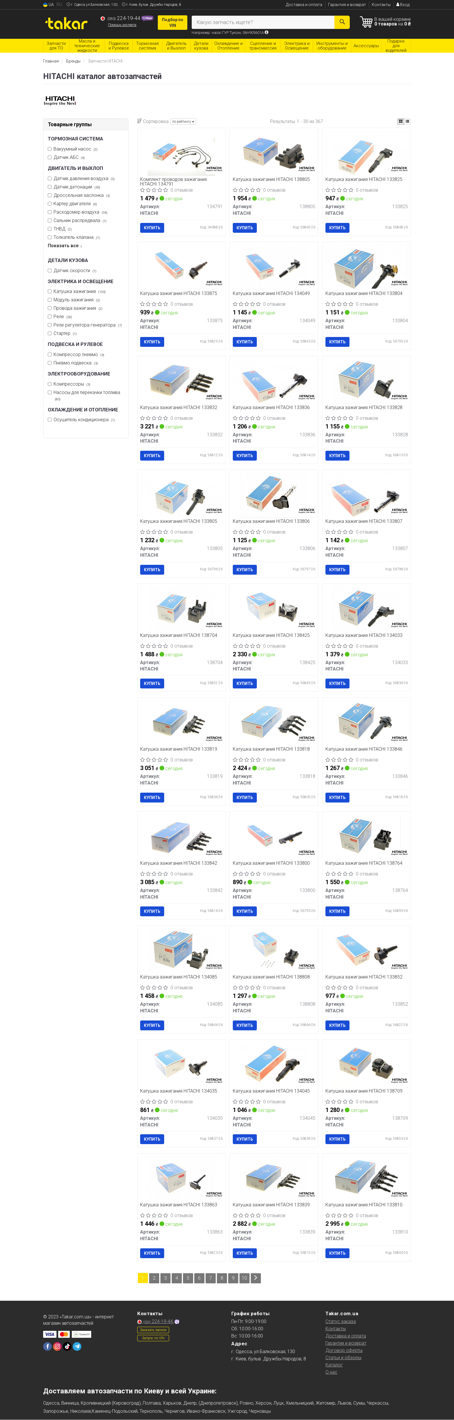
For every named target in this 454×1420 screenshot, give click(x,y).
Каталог (334, 1365)
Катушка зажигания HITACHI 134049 (271, 293)
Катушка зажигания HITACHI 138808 (271, 977)
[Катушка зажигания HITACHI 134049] (273, 267)
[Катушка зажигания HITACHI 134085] (181, 951)
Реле (63, 316)
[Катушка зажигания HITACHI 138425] (273, 609)
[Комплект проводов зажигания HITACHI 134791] (181, 153)
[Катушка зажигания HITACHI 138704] (181, 609)
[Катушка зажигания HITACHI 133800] (273, 837)
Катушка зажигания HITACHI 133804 (363, 293)
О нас (331, 1372)
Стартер (65, 333)
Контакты (381, 4)
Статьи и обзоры (343, 1357)
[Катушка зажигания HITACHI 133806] (273, 495)
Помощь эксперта (122, 25)
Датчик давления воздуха (84, 178)
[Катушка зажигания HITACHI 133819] (181, 723)
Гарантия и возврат (347, 4)
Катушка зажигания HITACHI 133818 (271, 749)
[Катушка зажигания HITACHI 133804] (366, 266)
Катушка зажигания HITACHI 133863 (178, 1205)
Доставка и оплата (304, 4)
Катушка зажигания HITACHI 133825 (363, 179)
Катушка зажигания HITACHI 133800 (271, 863)
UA (48, 4)
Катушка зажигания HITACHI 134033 (363, 635)
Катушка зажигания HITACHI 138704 (178, 635)
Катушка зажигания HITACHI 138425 (271, 635)
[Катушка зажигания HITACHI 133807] (366, 494)
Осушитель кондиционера (84, 419)
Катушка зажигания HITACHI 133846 (363, 749)
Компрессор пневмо (79, 354)
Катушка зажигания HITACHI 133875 (178, 293)
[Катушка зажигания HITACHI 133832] (181, 381)
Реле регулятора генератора (88, 325)
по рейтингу (183, 122)
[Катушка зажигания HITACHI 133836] (274, 380)
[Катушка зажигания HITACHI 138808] (273, 951)
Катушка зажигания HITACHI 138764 (363, 863)
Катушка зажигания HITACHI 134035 (178, 1091)
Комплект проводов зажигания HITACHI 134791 (173, 181)
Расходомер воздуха (80, 212)
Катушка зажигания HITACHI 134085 (178, 977)
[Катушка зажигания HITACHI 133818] (273, 723)
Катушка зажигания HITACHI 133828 (363, 407)
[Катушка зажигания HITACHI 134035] (181, 1065)
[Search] (342, 22)
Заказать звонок (153, 1330)
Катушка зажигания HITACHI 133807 (363, 521)
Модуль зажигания (77, 300)
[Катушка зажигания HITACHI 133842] (181, 837)
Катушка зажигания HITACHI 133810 (363, 1205)
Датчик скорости (75, 270)
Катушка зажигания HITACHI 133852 (363, 977)
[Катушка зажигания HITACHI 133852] (366, 951)
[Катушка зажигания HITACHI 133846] (366, 723)
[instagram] (57, 1346)
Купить (152, 228)
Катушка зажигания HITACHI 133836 (271, 407)
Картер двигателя (75, 203)
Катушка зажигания (80, 291)
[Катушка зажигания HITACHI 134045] (273, 1065)
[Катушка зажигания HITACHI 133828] (366, 381)
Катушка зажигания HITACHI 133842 (178, 863)
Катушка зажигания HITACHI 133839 (271, 1205)
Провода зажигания (78, 308)
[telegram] (77, 1346)
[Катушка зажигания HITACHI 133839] (273, 1178)
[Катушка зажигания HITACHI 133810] (366, 1178)
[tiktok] (67, 1346)
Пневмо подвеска (76, 363)
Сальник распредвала (80, 220)
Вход (402, 4)
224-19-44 (120, 18)
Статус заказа (340, 1321)
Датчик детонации (77, 187)
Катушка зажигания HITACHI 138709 (363, 1091)
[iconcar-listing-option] (407, 121)
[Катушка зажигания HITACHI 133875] (181, 267)
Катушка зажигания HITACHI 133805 (178, 521)
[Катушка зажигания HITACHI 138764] (366, 837)
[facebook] (47, 1346)
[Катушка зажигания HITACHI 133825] (366, 152)
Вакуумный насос (76, 149)
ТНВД (63, 229)
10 (244, 1278)
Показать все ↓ (65, 245)
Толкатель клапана (77, 237)
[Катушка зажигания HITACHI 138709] (366, 1065)
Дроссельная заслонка (82, 195)
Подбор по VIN (172, 22)
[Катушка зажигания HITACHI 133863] (181, 1178)
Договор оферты (344, 1350)
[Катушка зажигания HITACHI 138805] (273, 153)
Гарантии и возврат (345, 1343)
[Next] (256, 1278)
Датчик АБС (69, 157)
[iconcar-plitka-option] (400, 121)
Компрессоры (72, 384)
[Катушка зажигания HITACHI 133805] (181, 494)
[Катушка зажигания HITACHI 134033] (366, 609)
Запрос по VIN (153, 1338)
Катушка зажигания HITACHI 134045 (271, 1091)
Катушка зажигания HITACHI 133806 (271, 521)
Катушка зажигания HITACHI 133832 (178, 407)
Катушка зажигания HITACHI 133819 (178, 749)
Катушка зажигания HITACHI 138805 (271, 179)
